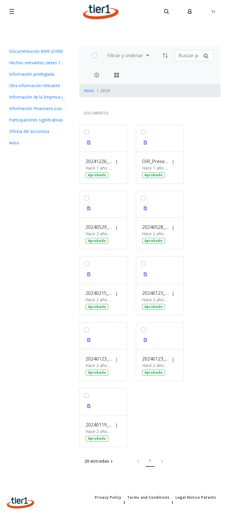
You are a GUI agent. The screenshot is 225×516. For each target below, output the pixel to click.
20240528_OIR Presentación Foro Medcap (155, 227)
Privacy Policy (108, 497)
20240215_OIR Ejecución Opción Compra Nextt (99, 293)
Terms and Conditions (148, 497)
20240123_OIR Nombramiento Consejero (99, 359)
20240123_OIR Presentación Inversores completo (155, 293)
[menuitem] (37, 51)
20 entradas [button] (100, 461)
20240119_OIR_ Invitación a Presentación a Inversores (99, 425)
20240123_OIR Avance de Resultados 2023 (155, 359)
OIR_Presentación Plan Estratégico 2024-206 (155, 161)
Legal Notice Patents (195, 497)
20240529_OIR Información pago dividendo (99, 227)
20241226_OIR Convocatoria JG (99, 161)
